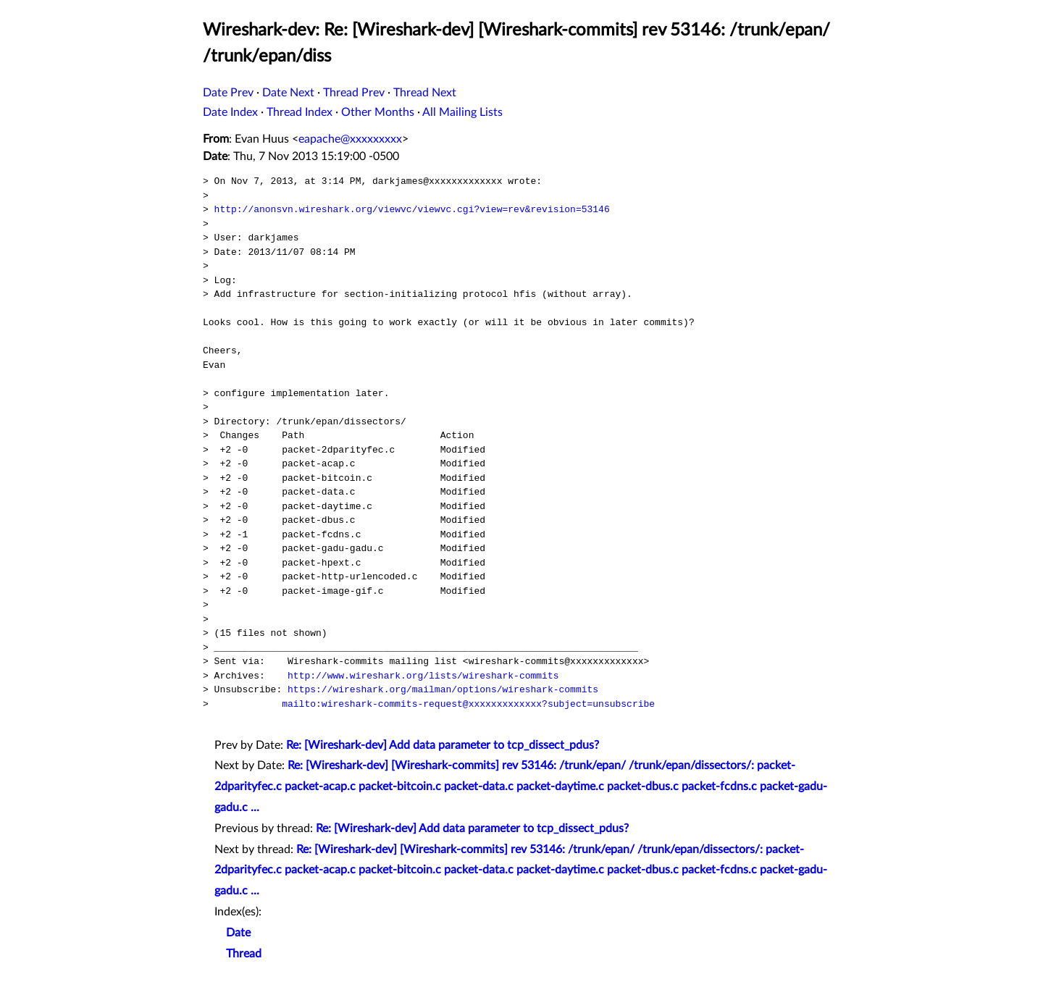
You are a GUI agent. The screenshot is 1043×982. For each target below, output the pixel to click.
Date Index (230, 112)
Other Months (377, 112)
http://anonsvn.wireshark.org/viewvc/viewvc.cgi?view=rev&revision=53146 (412, 209)
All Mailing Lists (462, 112)
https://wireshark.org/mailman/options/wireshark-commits (443, 689)
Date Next (288, 92)
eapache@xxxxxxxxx (350, 139)
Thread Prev (354, 92)
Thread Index (299, 112)
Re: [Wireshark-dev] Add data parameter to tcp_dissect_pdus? (442, 745)
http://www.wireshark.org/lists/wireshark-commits (423, 675)
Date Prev (228, 92)
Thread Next (424, 92)
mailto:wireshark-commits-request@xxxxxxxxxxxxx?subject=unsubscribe (468, 703)
